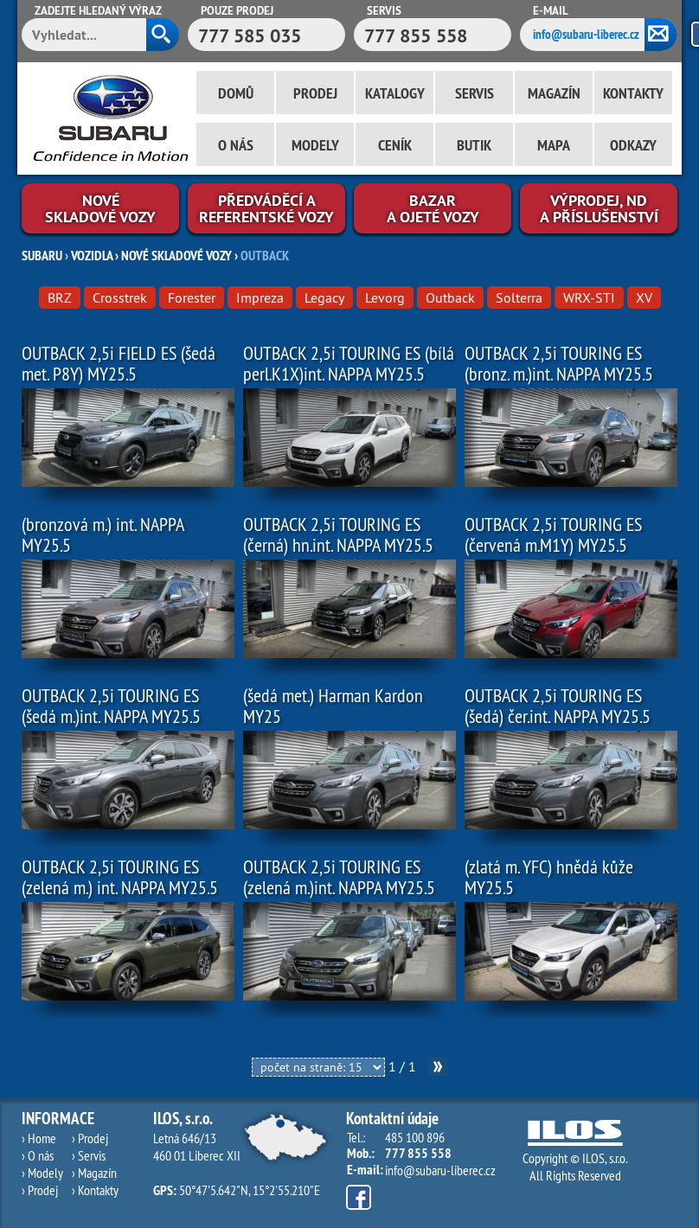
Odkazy (633, 145)
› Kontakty (95, 1190)
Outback (450, 297)
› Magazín (94, 1172)
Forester (191, 297)
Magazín (554, 93)
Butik (474, 145)
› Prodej (40, 1190)
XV (644, 297)
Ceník (395, 145)
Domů (235, 93)
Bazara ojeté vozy (433, 208)
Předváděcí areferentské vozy (266, 208)
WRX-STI (589, 297)
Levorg (385, 297)
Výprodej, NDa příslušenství (599, 208)
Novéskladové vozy (100, 208)
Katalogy (395, 93)
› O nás (38, 1155)
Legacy (324, 297)
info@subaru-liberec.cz (586, 34)
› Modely (42, 1172)
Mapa (553, 145)
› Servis (89, 1155)
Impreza (260, 297)
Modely (315, 145)
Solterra (519, 297)
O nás (235, 145)
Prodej (315, 93)
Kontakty (633, 93)
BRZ (60, 297)
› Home (39, 1138)
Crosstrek (120, 297)
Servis (474, 93)
